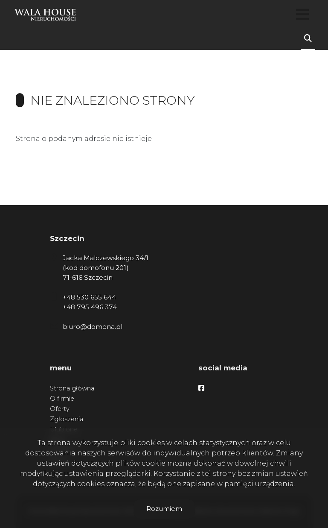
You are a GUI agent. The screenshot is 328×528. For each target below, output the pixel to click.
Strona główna (72, 388)
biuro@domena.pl (92, 327)
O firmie (62, 398)
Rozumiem (164, 509)
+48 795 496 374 (90, 307)
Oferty (60, 409)
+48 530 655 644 (89, 297)
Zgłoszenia (66, 419)
